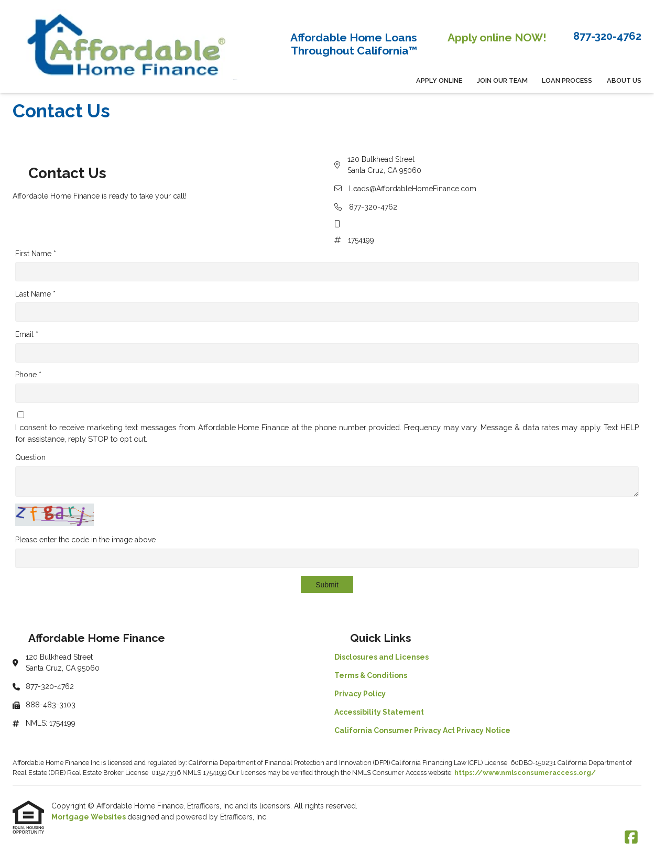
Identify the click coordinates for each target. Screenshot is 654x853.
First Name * (35, 253)
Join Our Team (502, 80)
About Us (624, 80)
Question (30, 457)
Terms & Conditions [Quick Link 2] (370, 675)
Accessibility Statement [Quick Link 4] (379, 712)
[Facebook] (631, 838)
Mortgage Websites (89, 817)
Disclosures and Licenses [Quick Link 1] (381, 657)
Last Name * (35, 294)
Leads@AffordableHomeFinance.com (412, 188)
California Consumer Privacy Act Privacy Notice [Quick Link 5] (422, 730)
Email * (26, 334)
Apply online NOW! (497, 37)
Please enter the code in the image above (85, 539)
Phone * (28, 374)
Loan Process (567, 80)
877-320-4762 (373, 207)
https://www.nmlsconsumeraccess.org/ (525, 773)
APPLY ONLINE (439, 80)
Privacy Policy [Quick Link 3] (360, 694)
